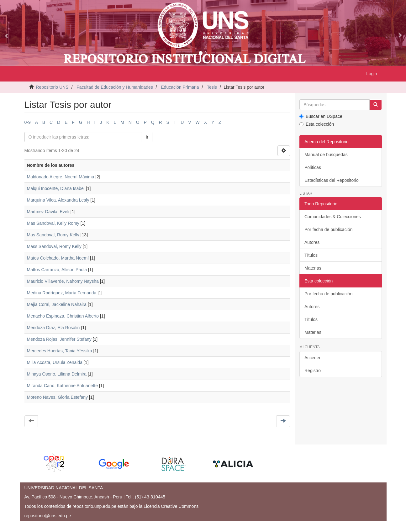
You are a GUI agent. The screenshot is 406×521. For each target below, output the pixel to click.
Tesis (212, 87)
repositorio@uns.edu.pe (47, 515)
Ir (147, 136)
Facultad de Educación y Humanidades (114, 87)
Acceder (312, 357)
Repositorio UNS (52, 87)
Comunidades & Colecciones (332, 216)
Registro (312, 370)
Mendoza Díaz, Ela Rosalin (53, 327)
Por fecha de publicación (328, 229)
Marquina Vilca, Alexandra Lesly (58, 200)
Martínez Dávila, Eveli (48, 211)
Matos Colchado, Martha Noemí (58, 257)
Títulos (311, 255)
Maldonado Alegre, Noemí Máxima (60, 176)
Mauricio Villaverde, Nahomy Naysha (63, 281)
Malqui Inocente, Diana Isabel (56, 188)
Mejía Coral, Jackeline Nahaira (57, 304)
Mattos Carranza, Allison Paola (57, 269)
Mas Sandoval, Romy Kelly (53, 234)
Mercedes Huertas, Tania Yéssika (59, 350)
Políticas (312, 167)
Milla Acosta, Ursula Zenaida (54, 362)
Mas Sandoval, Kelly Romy (53, 223)
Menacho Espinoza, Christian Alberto (63, 315)
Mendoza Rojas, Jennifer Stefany (59, 339)
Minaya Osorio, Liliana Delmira (57, 373)
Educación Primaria (180, 87)
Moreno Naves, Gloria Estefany (57, 397)
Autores (311, 242)
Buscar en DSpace (320, 116)
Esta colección (316, 124)
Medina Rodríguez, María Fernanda (62, 292)
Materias (312, 268)
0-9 (27, 122)
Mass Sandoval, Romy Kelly (54, 246)
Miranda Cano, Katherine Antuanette (62, 385)
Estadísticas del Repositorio (331, 180)
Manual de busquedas (326, 154)
